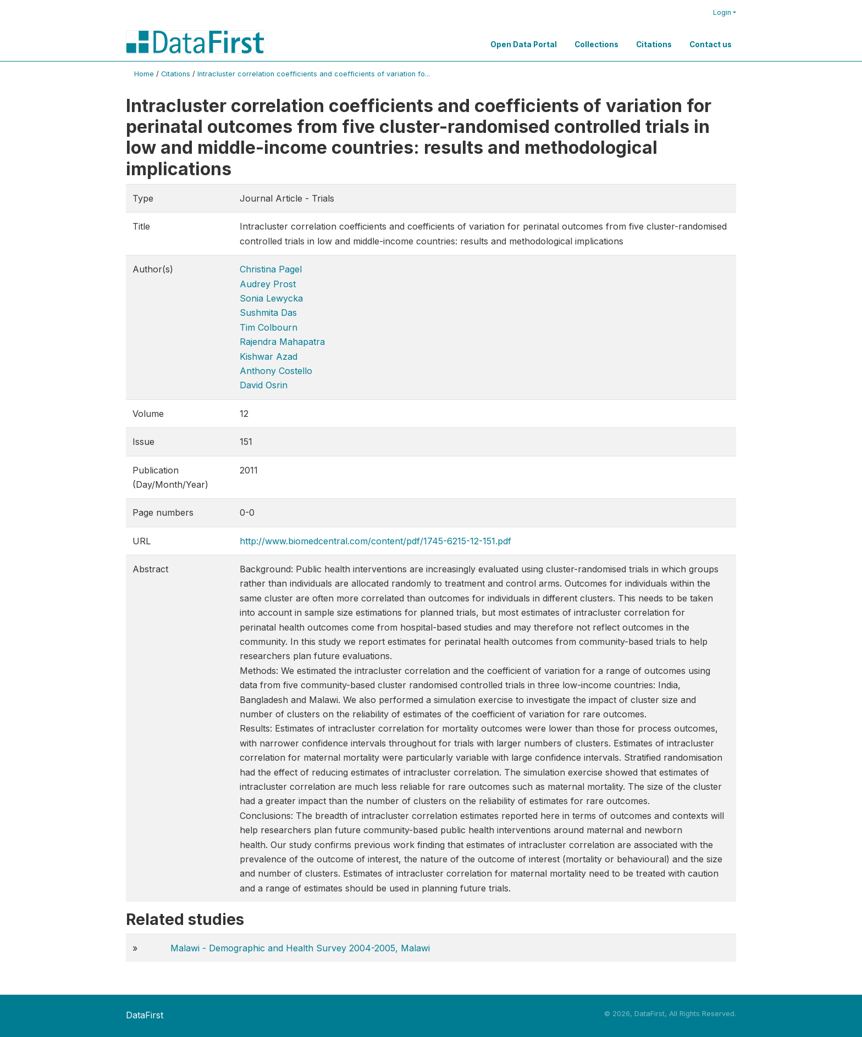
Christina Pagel (271, 269)
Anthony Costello (276, 370)
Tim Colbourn (268, 327)
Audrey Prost (268, 283)
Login (722, 12)
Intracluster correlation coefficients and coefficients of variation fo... (313, 74)
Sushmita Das (268, 312)
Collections (596, 44)
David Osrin (264, 385)
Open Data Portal (523, 44)
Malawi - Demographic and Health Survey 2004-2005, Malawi (300, 948)
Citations (654, 44)
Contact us (710, 44)
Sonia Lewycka (271, 298)
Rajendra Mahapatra (282, 341)
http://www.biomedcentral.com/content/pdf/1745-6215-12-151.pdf (375, 541)
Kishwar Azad (268, 356)
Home (144, 74)
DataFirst (144, 1015)
